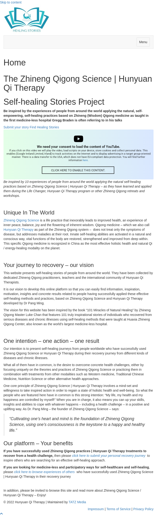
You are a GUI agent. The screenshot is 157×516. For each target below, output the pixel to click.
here (85, 160)
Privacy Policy (143, 509)
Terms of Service (118, 509)
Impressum (96, 509)
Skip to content (11, 2)
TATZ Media (77, 502)
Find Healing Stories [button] (44, 127)
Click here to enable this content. (78, 170)
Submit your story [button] (16, 127)
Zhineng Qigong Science (21, 220)
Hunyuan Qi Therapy (18, 229)
